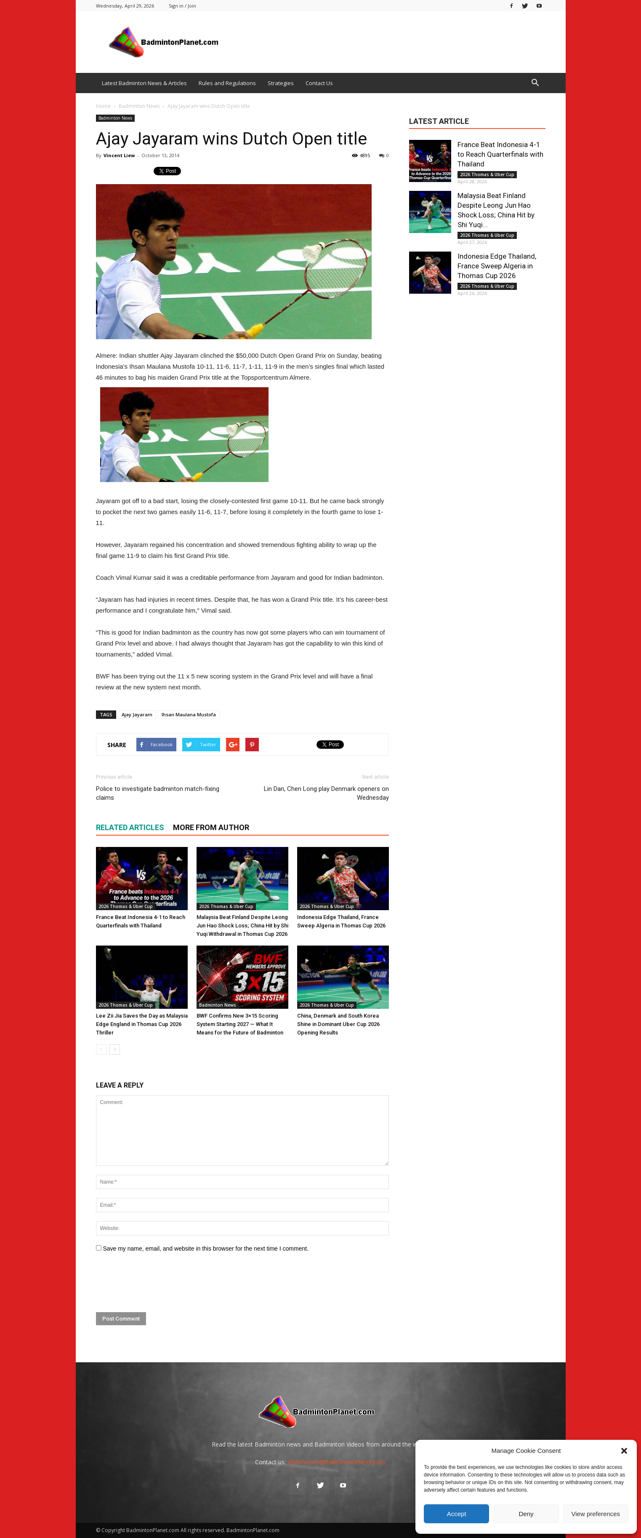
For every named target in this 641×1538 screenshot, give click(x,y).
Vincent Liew (119, 155)
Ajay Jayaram (137, 714)
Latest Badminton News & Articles (144, 83)
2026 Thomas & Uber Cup (125, 906)
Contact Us (319, 83)
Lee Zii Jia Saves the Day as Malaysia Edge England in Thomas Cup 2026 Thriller (142, 1024)
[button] (624, 1451)
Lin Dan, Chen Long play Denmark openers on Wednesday (326, 793)
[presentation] (160, 1282)
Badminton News (115, 118)
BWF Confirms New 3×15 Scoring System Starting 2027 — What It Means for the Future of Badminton (240, 1024)
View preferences (596, 1513)
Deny (526, 1513)
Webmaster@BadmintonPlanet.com (336, 1462)
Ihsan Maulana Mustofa (189, 714)
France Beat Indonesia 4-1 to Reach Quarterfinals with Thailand (500, 154)
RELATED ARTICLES (130, 827)
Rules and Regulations (227, 83)
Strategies (281, 83)
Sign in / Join (182, 6)
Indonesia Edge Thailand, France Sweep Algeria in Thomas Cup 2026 (496, 266)
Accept (456, 1513)
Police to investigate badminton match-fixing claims (157, 793)
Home (103, 106)
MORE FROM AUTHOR (211, 827)
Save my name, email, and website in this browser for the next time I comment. (206, 1248)
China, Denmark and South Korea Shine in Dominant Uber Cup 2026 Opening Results (338, 1024)
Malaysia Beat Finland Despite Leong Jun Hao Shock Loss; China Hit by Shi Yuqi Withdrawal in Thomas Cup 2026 (242, 925)
